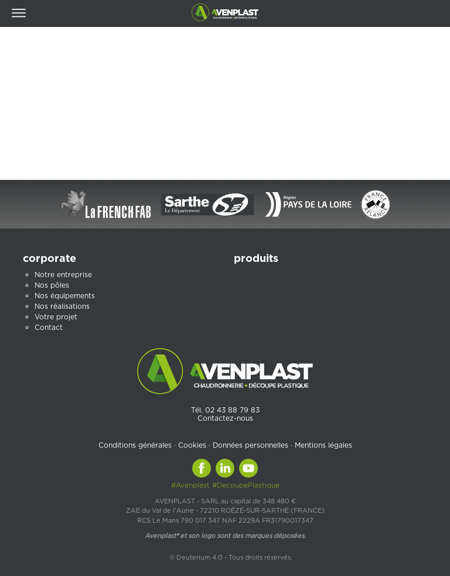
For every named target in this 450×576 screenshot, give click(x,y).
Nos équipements (65, 295)
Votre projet (56, 316)
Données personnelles (250, 445)
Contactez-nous (225, 418)
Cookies (192, 445)
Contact (49, 327)
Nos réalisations (62, 306)
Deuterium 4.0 (199, 557)
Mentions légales (323, 445)
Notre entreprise (63, 274)
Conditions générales (135, 445)
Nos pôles (52, 285)
